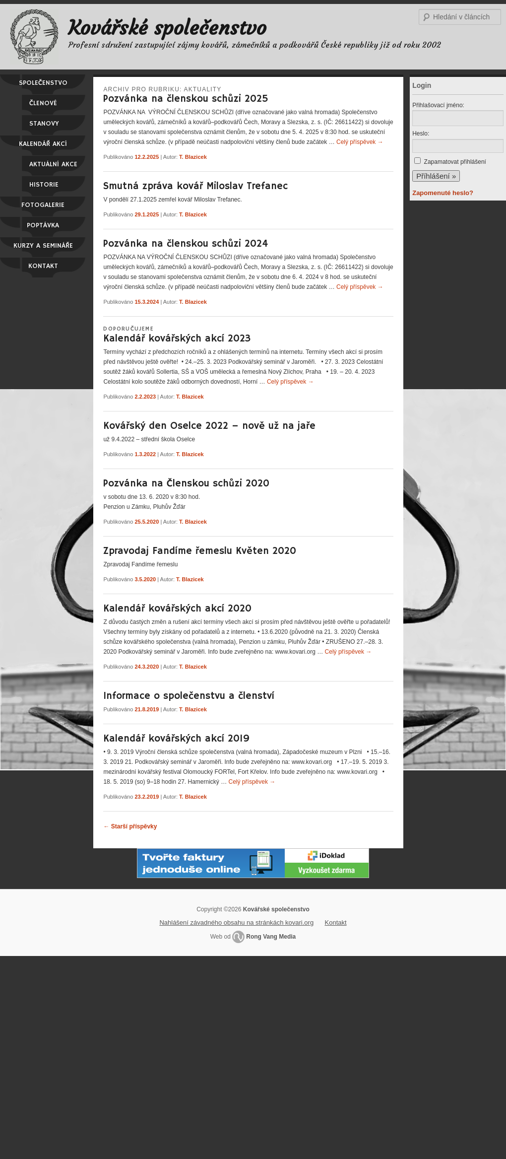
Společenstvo (43, 82)
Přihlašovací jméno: (438, 105)
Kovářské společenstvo (167, 27)
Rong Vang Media (271, 936)
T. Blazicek (193, 157)
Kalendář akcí (43, 143)
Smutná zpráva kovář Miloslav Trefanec (195, 186)
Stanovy (44, 123)
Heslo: (420, 133)
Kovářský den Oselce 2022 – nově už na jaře (209, 426)
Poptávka (43, 225)
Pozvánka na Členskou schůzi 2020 (186, 483)
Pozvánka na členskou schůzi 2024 (185, 244)
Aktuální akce (53, 164)
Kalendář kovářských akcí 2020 (177, 609)
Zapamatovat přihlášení (455, 161)
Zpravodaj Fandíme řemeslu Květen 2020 (199, 551)
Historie (44, 184)
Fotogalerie (42, 205)
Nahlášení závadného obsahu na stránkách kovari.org (236, 922)
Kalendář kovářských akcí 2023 (177, 339)
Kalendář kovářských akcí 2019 (176, 739)
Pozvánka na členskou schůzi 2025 (185, 99)
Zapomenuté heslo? (442, 193)
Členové (43, 103)
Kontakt (43, 266)
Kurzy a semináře (43, 245)
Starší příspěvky (130, 826)
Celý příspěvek (359, 141)
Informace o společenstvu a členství (188, 696)
